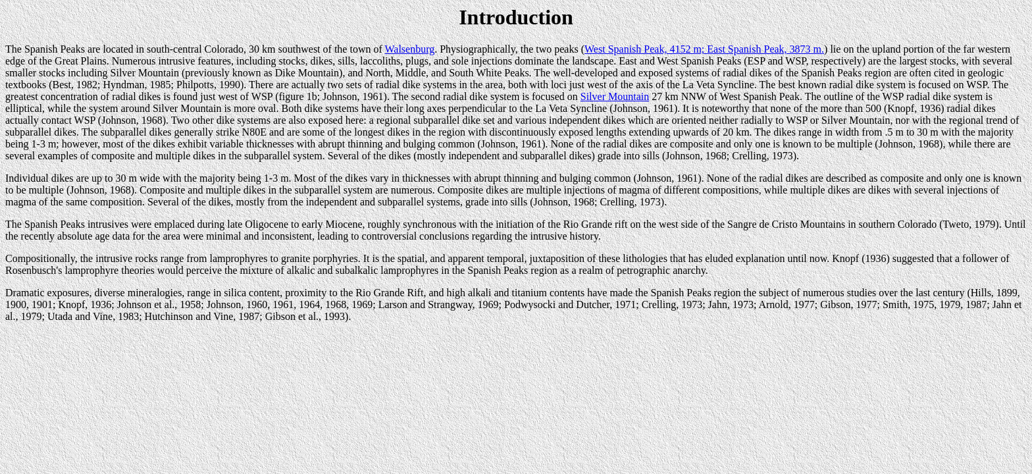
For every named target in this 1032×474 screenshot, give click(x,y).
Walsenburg (409, 49)
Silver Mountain (614, 96)
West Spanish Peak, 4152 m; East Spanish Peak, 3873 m (702, 49)
